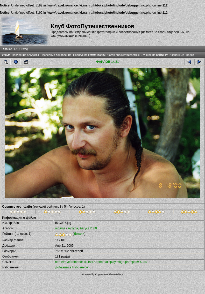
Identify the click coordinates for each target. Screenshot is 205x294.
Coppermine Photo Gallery (109, 274)
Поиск (190, 54)
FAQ (17, 48)
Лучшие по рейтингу (155, 54)
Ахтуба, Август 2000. (83, 228)
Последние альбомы (25, 54)
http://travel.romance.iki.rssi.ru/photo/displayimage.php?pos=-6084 (101, 262)
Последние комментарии (89, 54)
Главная (7, 48)
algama (60, 228)
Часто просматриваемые (123, 54)
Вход (25, 48)
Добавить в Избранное (71, 267)
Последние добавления (56, 54)
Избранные (176, 54)
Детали (79, 234)
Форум (6, 54)
